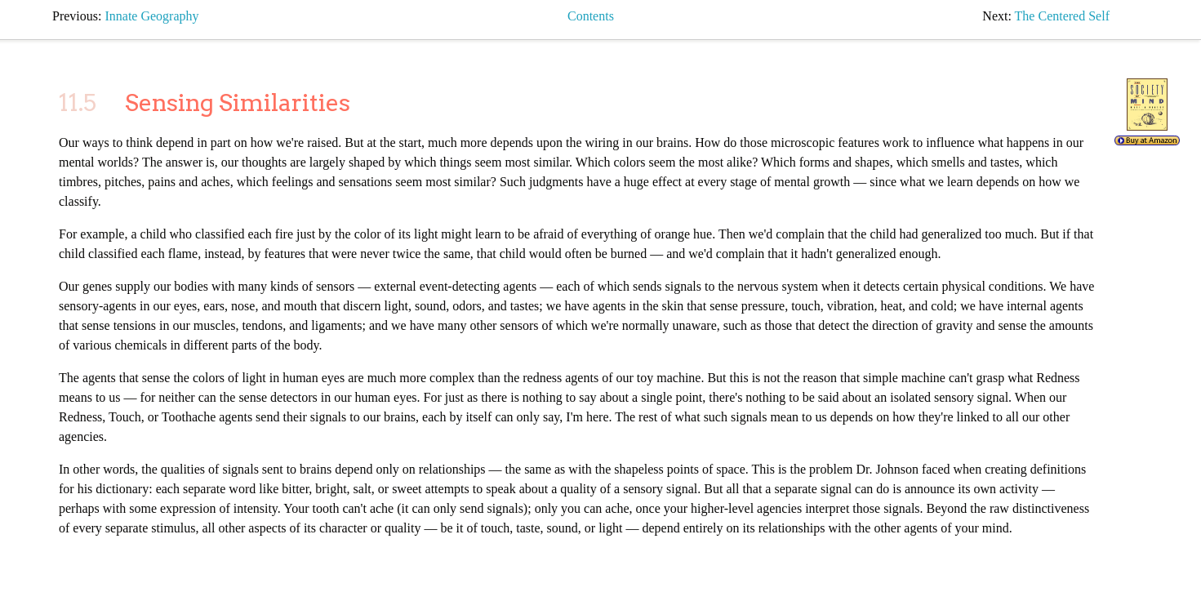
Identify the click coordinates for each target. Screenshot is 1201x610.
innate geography (151, 16)
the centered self (1062, 16)
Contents (590, 16)
